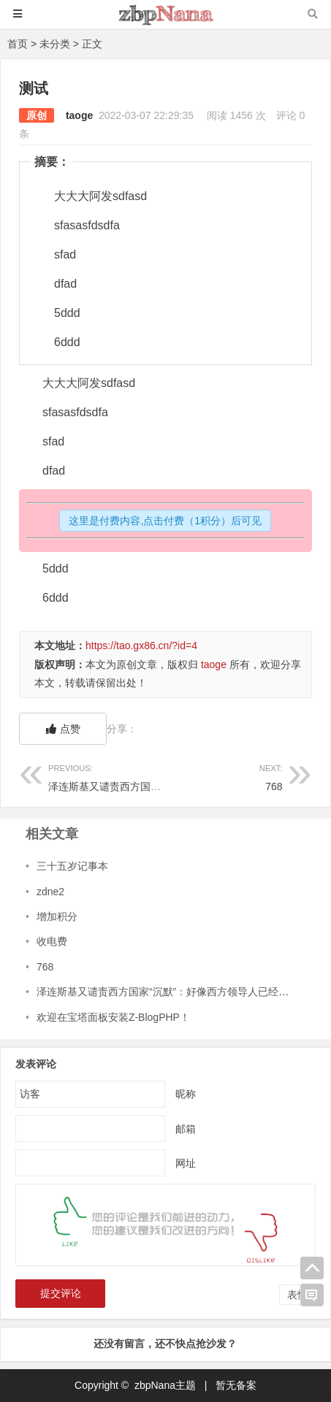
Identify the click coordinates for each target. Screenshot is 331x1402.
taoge (79, 115)
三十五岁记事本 (72, 866)
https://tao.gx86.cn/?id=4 (141, 645)
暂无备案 (236, 1385)
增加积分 (57, 916)
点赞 (63, 729)
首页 (17, 44)
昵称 (185, 1094)
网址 (185, 1163)
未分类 (54, 44)
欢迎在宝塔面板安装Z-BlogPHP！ (113, 1017)
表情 (297, 1295)
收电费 (52, 941)
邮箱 (185, 1129)
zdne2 (50, 891)
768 (223, 775)
